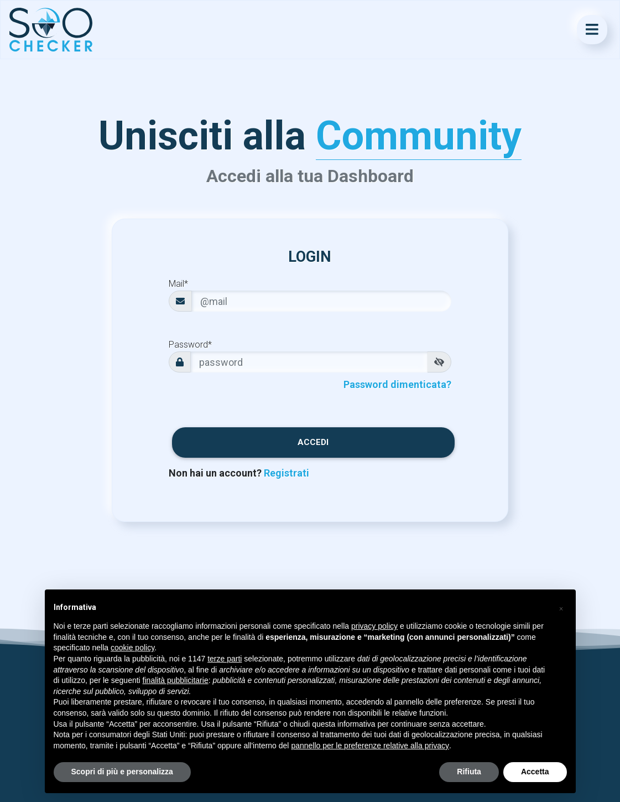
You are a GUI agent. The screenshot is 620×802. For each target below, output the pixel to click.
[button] (561, 607)
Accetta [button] (535, 771)
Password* (190, 344)
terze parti (224, 658)
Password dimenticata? (397, 384)
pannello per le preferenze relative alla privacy (370, 745)
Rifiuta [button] (469, 771)
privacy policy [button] (374, 626)
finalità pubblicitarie (176, 680)
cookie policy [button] (132, 647)
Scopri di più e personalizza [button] (122, 771)
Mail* (178, 283)
